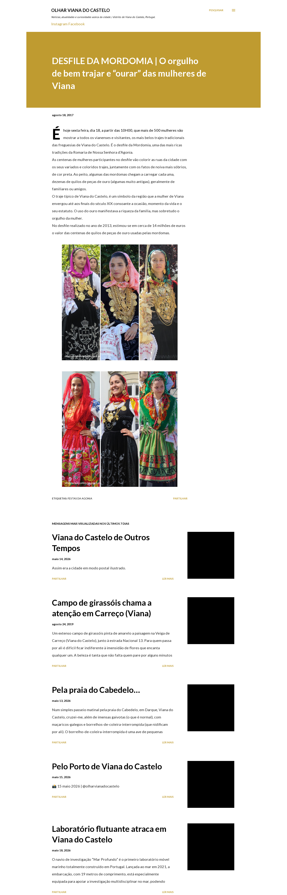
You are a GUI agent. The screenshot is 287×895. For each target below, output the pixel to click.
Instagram (59, 24)
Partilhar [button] (180, 498)
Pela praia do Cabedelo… (96, 689)
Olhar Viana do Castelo (80, 10)
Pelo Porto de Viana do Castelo (107, 766)
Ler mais (168, 578)
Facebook (76, 24)
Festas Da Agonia (80, 498)
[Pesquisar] (216, 10)
